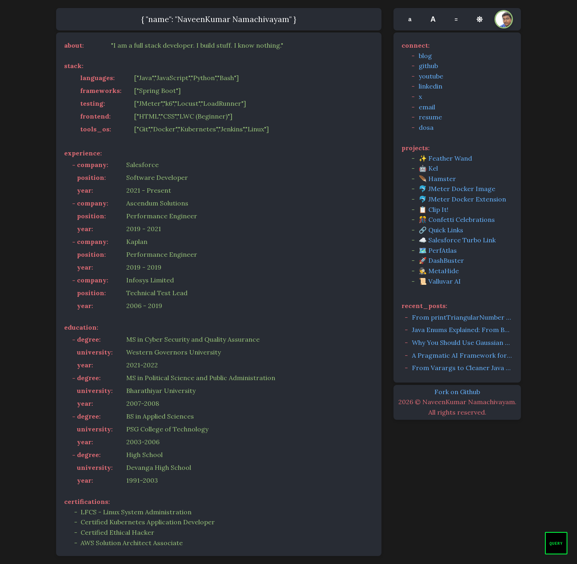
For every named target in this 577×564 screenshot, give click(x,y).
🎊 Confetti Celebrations (457, 220)
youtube (431, 76)
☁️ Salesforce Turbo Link (457, 240)
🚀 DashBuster (441, 260)
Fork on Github (457, 392)
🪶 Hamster (437, 179)
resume (430, 117)
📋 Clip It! (433, 209)
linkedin (430, 86)
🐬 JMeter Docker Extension (462, 199)
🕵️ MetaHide (439, 271)
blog (425, 56)
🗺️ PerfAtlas (438, 250)
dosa (426, 127)
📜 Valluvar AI (440, 281)
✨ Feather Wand (445, 158)
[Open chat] (556, 543)
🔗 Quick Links (441, 230)
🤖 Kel (428, 168)
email (427, 107)
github (428, 66)
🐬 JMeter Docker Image (457, 189)
